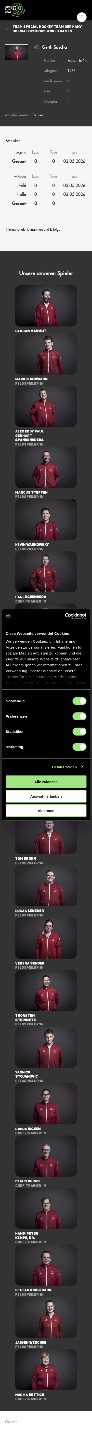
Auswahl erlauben (46, 796)
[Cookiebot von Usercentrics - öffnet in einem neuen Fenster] (65, 616)
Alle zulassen (46, 782)
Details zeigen (64, 767)
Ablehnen (46, 811)
